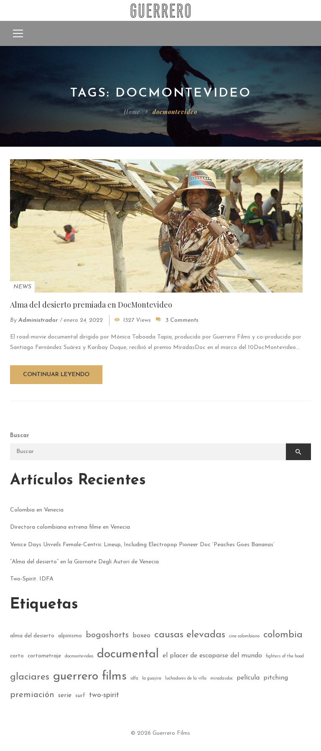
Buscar (19, 436)
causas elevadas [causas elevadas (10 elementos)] (189, 635)
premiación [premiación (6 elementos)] (32, 695)
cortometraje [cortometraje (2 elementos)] (44, 656)
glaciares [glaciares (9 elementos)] (29, 677)
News (22, 287)
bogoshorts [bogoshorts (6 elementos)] (107, 635)
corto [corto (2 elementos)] (17, 656)
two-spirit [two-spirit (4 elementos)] (104, 695)
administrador (38, 320)
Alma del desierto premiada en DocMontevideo (91, 305)
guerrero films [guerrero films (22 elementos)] (90, 676)
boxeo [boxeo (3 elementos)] (141, 635)
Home (132, 112)
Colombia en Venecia (37, 510)
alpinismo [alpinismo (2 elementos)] (70, 636)
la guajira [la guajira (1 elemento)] (151, 678)
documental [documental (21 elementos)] (128, 654)
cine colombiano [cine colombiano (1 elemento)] (244, 636)
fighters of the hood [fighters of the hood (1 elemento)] (285, 656)
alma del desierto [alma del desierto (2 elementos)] (32, 636)
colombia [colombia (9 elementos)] (283, 635)
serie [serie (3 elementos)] (64, 695)
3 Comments (182, 320)
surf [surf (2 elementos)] (80, 695)
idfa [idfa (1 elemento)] (134, 678)
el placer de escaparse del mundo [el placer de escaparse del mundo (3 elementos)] (212, 655)
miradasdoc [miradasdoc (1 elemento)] (221, 678)
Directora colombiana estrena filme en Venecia (70, 527)
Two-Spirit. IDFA (32, 579)
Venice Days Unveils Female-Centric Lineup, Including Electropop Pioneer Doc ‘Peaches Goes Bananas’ (142, 545)
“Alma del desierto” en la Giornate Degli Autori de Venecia (84, 562)
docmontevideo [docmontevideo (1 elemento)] (79, 656)
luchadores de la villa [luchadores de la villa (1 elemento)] (185, 678)
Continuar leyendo (56, 375)
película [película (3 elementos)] (248, 678)
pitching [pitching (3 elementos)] (275, 678)
